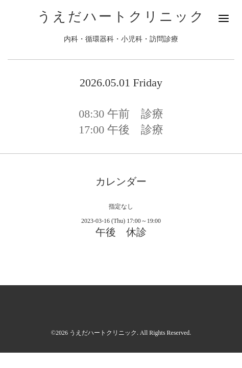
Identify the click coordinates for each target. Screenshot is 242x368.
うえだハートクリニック (121, 16)
